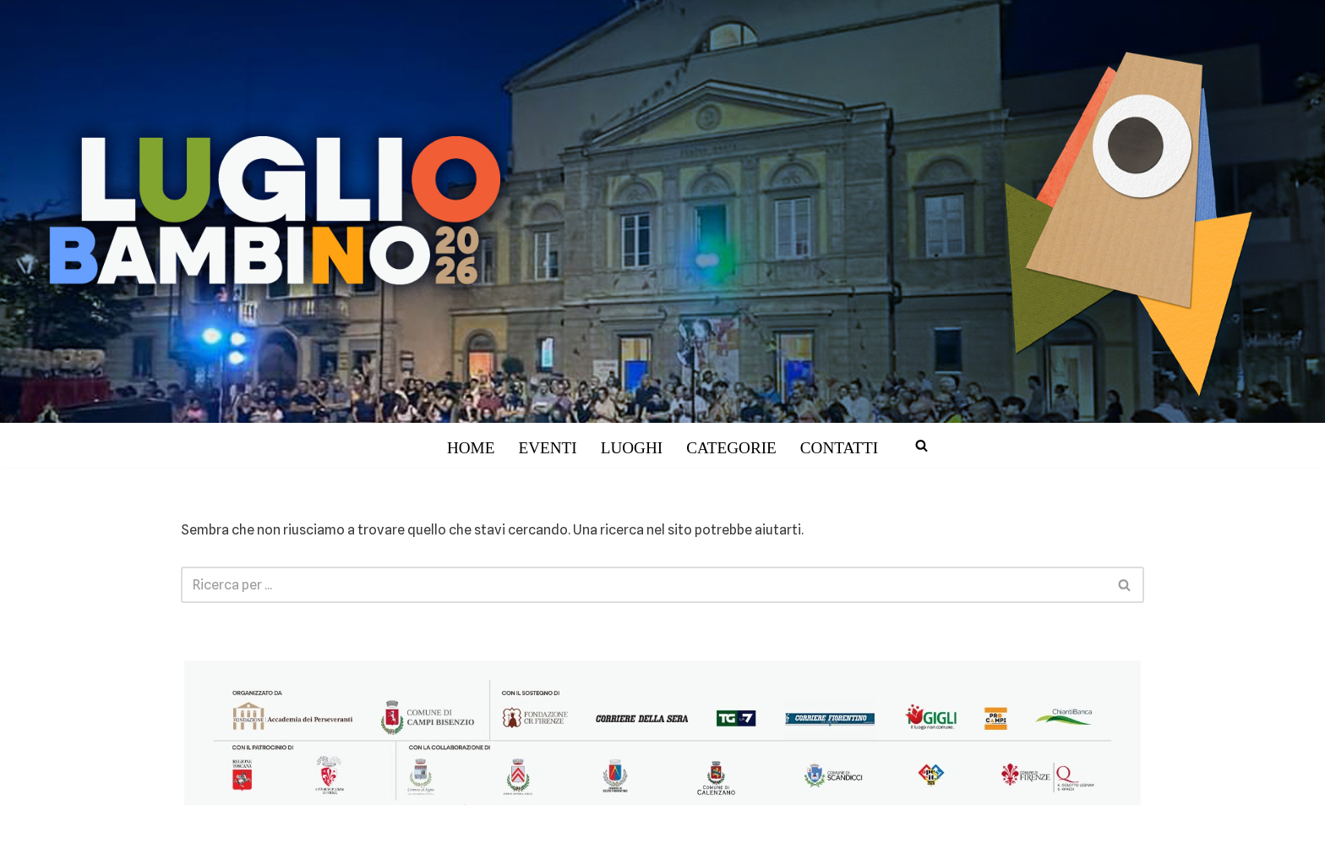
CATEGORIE (731, 448)
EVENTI (547, 448)
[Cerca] (921, 445)
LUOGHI (632, 448)
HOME (471, 448)
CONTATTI (839, 448)
